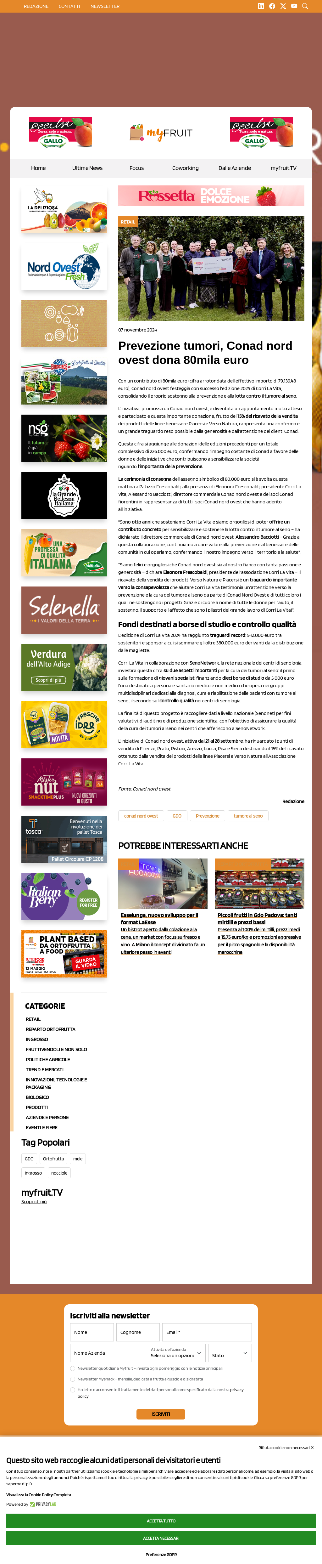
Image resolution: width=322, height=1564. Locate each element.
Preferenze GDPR (161, 1554)
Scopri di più (34, 1201)
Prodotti (37, 1107)
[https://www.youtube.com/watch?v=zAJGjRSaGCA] (64, 959)
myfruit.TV (284, 168)
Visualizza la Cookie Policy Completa (38, 1494)
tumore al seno (248, 816)
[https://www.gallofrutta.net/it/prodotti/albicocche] (60, 133)
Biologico (37, 1097)
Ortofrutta (53, 1159)
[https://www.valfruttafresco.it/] (64, 557)
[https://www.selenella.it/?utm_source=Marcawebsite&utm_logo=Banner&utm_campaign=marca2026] (64, 615)
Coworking (185, 168)
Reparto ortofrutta (50, 1029)
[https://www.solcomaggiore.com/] (64, 328)
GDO (29, 1159)
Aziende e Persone (47, 1117)
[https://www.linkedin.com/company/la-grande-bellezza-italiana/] (64, 500)
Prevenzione (207, 816)
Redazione (36, 6)
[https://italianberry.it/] (64, 901)
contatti (69, 6)
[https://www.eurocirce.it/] (64, 386)
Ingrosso (37, 1039)
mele (77, 1159)
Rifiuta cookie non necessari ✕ (286, 1447)
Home (38, 168)
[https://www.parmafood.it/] (64, 729)
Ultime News (87, 168)
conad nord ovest (141, 816)
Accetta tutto (161, 1520)
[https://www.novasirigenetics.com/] (64, 443)
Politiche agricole (48, 1059)
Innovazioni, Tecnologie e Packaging (56, 1083)
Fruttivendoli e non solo (56, 1049)
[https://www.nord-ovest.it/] (64, 271)
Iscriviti (161, 1414)
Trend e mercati (45, 1070)
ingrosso (33, 1173)
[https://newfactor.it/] (64, 787)
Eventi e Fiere (41, 1127)
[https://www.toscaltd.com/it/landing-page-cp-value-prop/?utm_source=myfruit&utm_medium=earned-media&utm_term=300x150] (64, 844)
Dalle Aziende (235, 168)
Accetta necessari (161, 1538)
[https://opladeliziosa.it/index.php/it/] (64, 214)
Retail (33, 1019)
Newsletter (105, 6)
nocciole (59, 1173)
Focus (137, 168)
